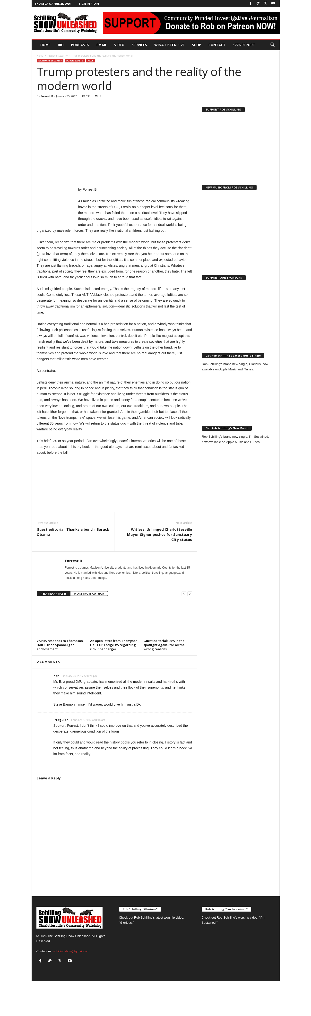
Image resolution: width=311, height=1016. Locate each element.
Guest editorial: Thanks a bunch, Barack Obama (73, 532)
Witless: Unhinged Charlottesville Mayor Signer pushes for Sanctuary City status (159, 534)
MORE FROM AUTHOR (89, 593)
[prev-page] (183, 593)
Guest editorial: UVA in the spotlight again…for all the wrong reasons (164, 645)
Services (139, 45)
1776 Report (244, 45)
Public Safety (74, 60)
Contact (216, 45)
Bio (61, 45)
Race (90, 60)
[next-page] (189, 593)
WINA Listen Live (169, 45)
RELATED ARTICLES (54, 593)
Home (45, 45)
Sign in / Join (89, 3)
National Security (58, 55)
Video (119, 45)
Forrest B (47, 96)
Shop (196, 45)
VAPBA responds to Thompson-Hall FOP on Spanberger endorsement (60, 645)
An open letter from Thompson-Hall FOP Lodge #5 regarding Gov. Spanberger (114, 645)
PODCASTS (80, 45)
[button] (272, 45)
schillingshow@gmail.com (71, 951)
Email (101, 45)
